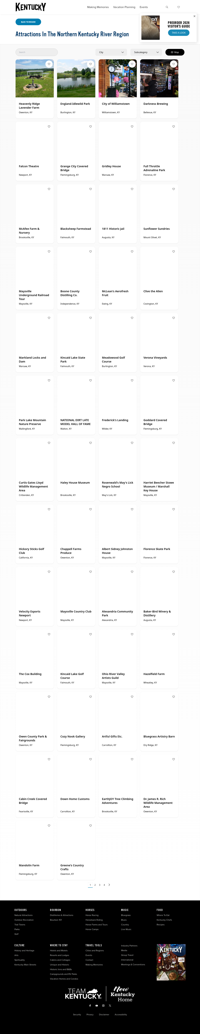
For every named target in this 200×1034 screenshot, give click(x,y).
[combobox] (111, 52)
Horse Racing (92, 915)
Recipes (161, 924)
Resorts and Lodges (59, 955)
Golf (16, 934)
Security (77, 1014)
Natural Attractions (23, 915)
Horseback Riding (94, 919)
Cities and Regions (95, 950)
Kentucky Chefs (164, 919)
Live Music (126, 929)
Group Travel (127, 955)
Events (144, 7)
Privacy (90, 1014)
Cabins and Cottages (60, 960)
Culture (19, 945)
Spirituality (19, 960)
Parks (17, 929)
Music (125, 910)
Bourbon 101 (56, 919)
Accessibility (121, 1014)
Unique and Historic (59, 964)
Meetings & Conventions (133, 964)
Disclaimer (104, 1014)
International (127, 959)
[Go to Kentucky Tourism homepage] (31, 7)
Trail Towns (19, 924)
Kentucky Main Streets (25, 964)
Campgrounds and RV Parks (63, 974)
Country (125, 924)
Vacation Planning (124, 7)
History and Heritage (24, 950)
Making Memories (98, 7)
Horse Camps (92, 929)
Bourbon (55, 910)
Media (124, 950)
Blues (124, 919)
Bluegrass (126, 915)
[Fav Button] (49, 64)
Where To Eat (163, 915)
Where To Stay (59, 945)
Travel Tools (94, 945)
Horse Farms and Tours (97, 924)
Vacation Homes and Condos (64, 978)
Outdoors (20, 910)
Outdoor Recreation (24, 919)
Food (160, 910)
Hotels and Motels (59, 950)
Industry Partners (129, 945)
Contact (89, 960)
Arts (16, 955)
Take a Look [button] (179, 32)
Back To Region (28, 22)
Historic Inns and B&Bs (61, 969)
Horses (90, 910)
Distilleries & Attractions (61, 915)
